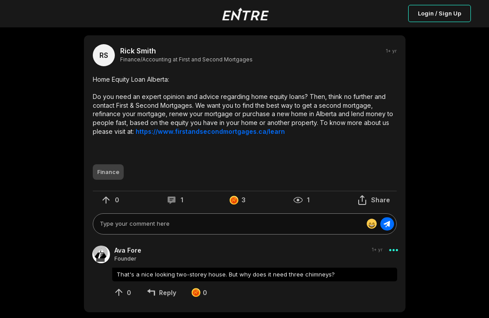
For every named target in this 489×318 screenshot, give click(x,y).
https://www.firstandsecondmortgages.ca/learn (210, 131)
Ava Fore (127, 250)
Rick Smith (138, 51)
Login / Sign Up (439, 13)
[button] (245, 105)
